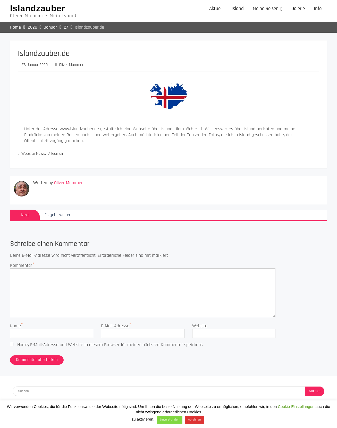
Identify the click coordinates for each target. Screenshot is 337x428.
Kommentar (21, 265)
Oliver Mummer (71, 64)
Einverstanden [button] (169, 419)
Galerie (298, 8)
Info (318, 8)
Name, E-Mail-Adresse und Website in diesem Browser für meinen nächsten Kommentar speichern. (110, 345)
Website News (33, 153)
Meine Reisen (266, 8)
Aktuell (216, 8)
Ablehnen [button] (194, 419)
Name (15, 326)
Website (199, 326)
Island (238, 8)
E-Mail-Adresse (115, 326)
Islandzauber (37, 8)
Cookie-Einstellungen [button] (296, 406)
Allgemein (56, 153)
